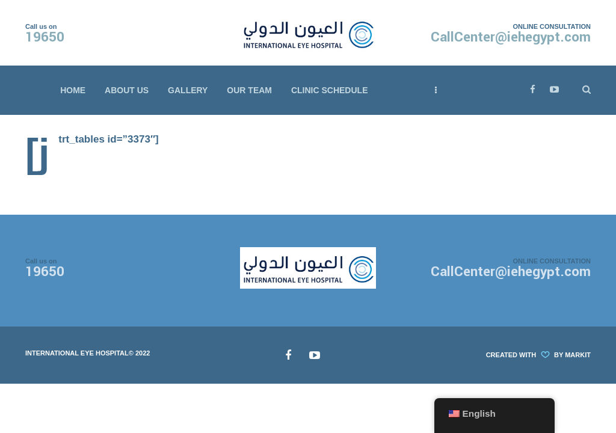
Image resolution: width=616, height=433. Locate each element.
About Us (127, 90)
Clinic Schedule (329, 90)
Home (72, 90)
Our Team (249, 90)
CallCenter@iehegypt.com (511, 37)
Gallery (188, 90)
